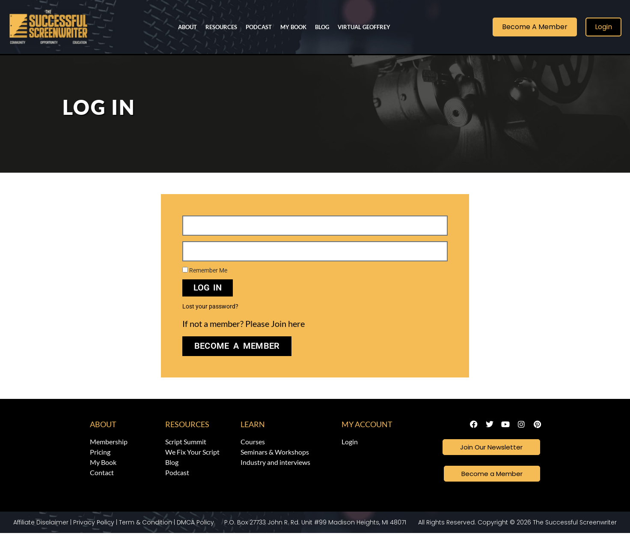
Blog (322, 27)
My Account (367, 438)
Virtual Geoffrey (364, 27)
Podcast (259, 27)
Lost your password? (210, 320)
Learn (253, 438)
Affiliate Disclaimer (40, 537)
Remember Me (204, 284)
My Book (293, 27)
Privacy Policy (93, 537)
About (187, 27)
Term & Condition (145, 537)
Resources (221, 27)
